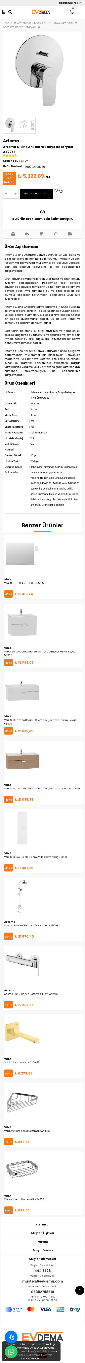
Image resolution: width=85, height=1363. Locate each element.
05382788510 (42, 1292)
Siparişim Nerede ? (70, 2)
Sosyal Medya (42, 1250)
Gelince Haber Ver (36, 193)
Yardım (42, 1242)
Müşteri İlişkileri (42, 1233)
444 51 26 (42, 1271)
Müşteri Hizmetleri (42, 1259)
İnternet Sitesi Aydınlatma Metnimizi (31, 1355)
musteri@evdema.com (42, 1281)
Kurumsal (42, 1224)
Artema (11, 141)
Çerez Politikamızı (43, 1351)
